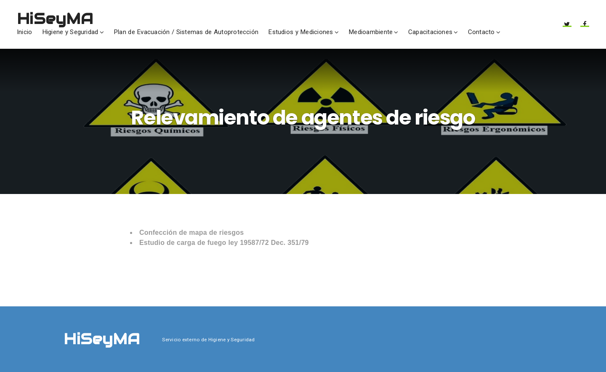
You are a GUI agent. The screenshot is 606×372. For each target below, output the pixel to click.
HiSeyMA (55, 18)
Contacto (481, 32)
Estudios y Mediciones (300, 32)
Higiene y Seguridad (70, 32)
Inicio (24, 32)
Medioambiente (370, 32)
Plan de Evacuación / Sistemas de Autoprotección (186, 32)
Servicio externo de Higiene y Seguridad (208, 340)
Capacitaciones (430, 32)
